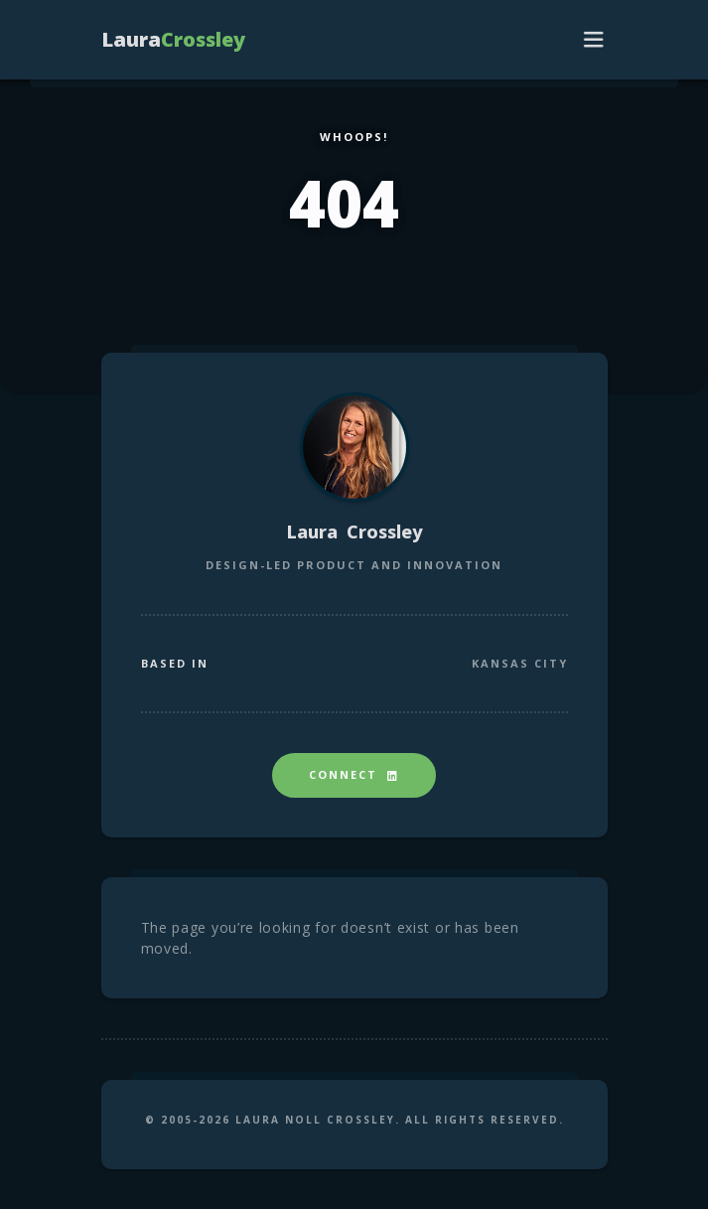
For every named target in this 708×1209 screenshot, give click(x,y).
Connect (354, 774)
